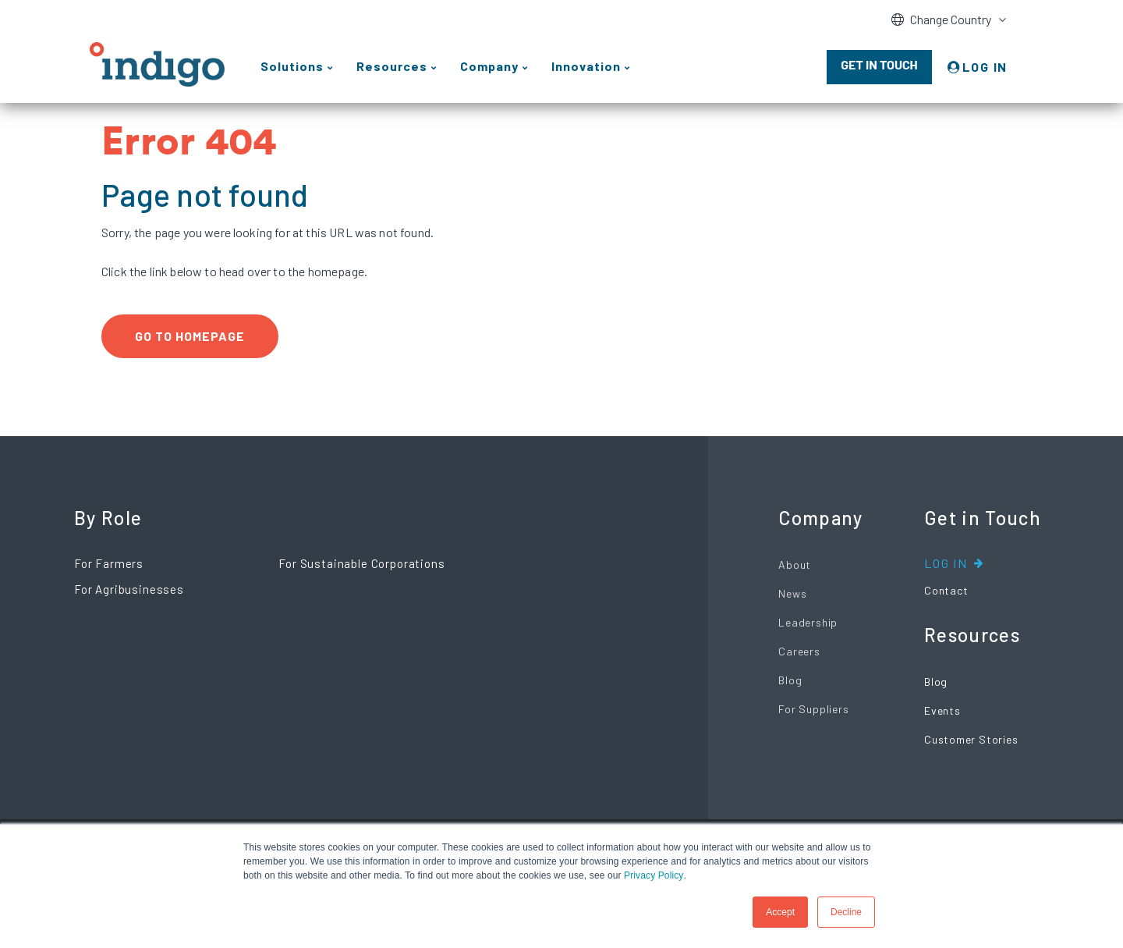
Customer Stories (971, 739)
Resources (972, 635)
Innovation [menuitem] (586, 66)
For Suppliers (813, 708)
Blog (790, 680)
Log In (946, 563)
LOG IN (985, 66)
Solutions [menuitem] (292, 66)
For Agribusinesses (129, 589)
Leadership (808, 622)
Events (942, 710)
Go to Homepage (190, 335)
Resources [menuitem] (391, 66)
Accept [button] (780, 912)
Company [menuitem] (489, 66)
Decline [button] (846, 912)
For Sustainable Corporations (361, 563)
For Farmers (108, 563)
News (792, 593)
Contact (946, 590)
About (794, 564)
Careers (799, 651)
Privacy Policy (653, 875)
